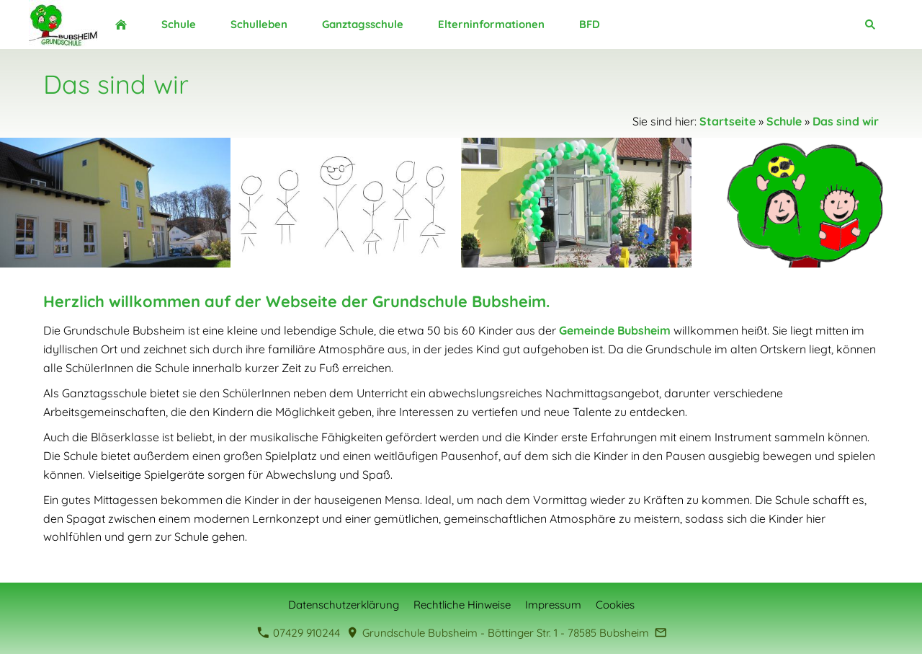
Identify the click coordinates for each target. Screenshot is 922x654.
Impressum (553, 604)
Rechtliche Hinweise (462, 604)
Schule (784, 121)
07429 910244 (298, 633)
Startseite (727, 121)
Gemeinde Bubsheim (615, 330)
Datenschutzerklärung (343, 604)
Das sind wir (846, 121)
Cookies (615, 604)
